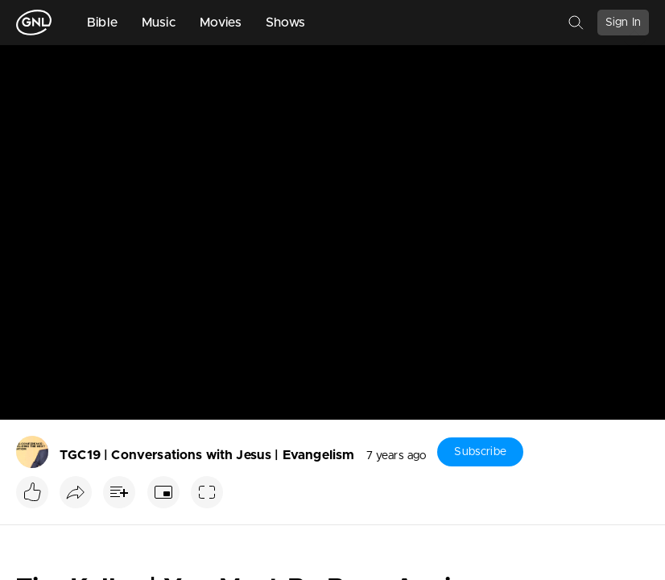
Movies (221, 22)
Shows (286, 22)
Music (159, 22)
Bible (102, 22)
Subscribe (480, 452)
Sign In (623, 22)
